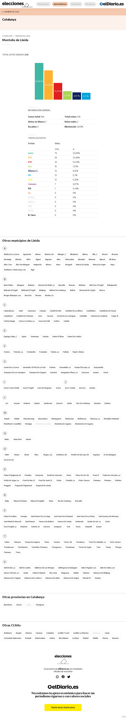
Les (7, 403)
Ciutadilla (83, 316)
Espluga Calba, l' (10, 336)
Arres (58, 265)
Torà (98, 547)
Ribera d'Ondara (20, 501)
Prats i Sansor (84, 480)
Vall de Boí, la (9, 568)
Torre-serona (115, 542)
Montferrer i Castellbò (12, 424)
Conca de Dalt (44, 321)
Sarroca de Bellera (46, 521)
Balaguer (20, 285)
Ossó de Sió (9, 460)
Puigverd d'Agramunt (23, 485)
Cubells (66, 321)
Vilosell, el (87, 578)
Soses (78, 527)
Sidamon (23, 527)
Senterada (79, 521)
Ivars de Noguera (45, 388)
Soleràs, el (35, 527)
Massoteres (43, 419)
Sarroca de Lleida (64, 521)
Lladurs (37, 403)
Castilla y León (63, 633)
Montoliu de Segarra (63, 424)
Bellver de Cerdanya (58, 290)
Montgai (28, 424)
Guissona (85, 372)
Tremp (108, 547)
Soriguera (58, 527)
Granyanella (98, 367)
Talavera (17, 542)
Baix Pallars (8, 285)
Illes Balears (63, 638)
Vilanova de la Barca (33, 578)
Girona (19, 605)
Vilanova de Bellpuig (101, 573)
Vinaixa (98, 578)
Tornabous (80, 542)
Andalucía (8, 633)
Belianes (82, 285)
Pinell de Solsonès (54, 475)
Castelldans (91, 311)
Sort (68, 527)
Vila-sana (53, 573)
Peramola (39, 475)
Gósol (105, 372)
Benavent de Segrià (87, 290)
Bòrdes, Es (49, 295)
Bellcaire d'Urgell (11, 290)
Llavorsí (59, 403)
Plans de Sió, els (82, 475)
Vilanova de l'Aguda (12, 578)
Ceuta (107, 633)
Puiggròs (7, 485)
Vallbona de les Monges (44, 568)
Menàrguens (56, 419)
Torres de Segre (84, 547)
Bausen (72, 285)
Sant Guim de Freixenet (63, 516)
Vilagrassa (65, 573)
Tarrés (46, 542)
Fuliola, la (55, 352)
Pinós (69, 475)
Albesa (85, 254)
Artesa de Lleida (82, 265)
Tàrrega (118, 547)
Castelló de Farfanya (24, 316)
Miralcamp (69, 419)
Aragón (19, 633)
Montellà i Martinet (111, 419)
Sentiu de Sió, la (94, 521)
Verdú (25, 573)
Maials (7, 419)
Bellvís (72, 290)
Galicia (52, 638)
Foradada (43, 352)
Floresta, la (18, 352)
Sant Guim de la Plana (86, 516)
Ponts (59, 480)
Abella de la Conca (11, 254)
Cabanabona (9, 311)
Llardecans (48, 403)
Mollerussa (81, 419)
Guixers (96, 372)
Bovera (38, 295)
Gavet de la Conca (11, 367)
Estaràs (46, 336)
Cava (40, 316)
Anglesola (38, 265)
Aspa (112, 265)
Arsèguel (68, 265)
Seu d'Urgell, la (10, 527)
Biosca (102, 290)
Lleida (69, 403)
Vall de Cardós (25, 568)
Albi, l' (94, 254)
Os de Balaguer (110, 455)
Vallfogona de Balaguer (67, 568)
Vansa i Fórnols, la (11, 573)
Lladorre (27, 403)
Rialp (7, 501)
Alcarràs (115, 254)
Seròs (107, 521)
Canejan (43, 311)
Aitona (38, 254)
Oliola (26, 455)
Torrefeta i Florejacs (39, 547)
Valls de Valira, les (107, 568)
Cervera (50, 316)
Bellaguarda (112, 285)
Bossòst (28, 295)
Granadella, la (65, 367)
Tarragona (40, 605)
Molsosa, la (95, 419)
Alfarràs (18, 259)
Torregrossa (56, 547)
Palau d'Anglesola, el (12, 475)
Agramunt (27, 254)
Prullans (118, 480)
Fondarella (31, 352)
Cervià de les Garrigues (66, 316)
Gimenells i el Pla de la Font (34, 367)
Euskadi (28, 638)
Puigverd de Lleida (43, 485)
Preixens (107, 480)
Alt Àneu (112, 259)
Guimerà (53, 372)
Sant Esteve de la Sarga (40, 516)
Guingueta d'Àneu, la (69, 372)
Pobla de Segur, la (11, 480)
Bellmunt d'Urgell (28, 290)
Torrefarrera (23, 547)
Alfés (28, 259)
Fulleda (66, 352)
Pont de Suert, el (45, 480)
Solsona (46, 527)
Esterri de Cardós (74, 336)
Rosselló (78, 501)
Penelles (28, 475)
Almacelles (69, 259)
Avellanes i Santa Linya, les (15, 270)
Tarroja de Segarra (32, 542)
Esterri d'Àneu (58, 336)
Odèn (7, 455)
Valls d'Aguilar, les (88, 568)
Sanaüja (24, 516)
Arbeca (48, 265)
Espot (24, 336)
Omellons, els (61, 455)
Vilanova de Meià (52, 578)
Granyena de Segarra (37, 372)
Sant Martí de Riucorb (12, 521)
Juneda (92, 388)
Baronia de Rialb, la (46, 285)
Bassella (61, 285)
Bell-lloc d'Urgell (96, 285)
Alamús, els (49, 254)
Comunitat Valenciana (12, 638)
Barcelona (8, 605)
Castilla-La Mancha (80, 633)
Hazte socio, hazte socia (63, 707)
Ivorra (58, 388)
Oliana (16, 455)
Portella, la (70, 480)
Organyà (96, 455)
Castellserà (8, 316)
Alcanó (105, 254)
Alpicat (102, 259)
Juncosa (82, 388)
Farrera (7, 352)
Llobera (107, 403)
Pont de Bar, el (29, 480)
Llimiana (97, 403)
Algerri (38, 259)
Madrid (85, 638)
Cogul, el (114, 316)
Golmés (52, 367)
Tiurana (57, 542)
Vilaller (76, 573)
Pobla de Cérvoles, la (111, 475)
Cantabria (50, 633)
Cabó (21, 311)
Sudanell (88, 527)
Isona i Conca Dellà (11, 388)
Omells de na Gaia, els (80, 455)
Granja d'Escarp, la (82, 367)
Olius (36, 455)
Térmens (7, 552)
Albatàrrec (74, 254)
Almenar (92, 259)
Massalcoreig (29, 419)
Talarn (6, 542)
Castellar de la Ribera (74, 311)
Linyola (17, 403)
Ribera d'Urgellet (37, 501)
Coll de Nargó (9, 321)
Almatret (81, 259)
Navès (28, 439)
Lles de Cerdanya (83, 403)
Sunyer (99, 527)
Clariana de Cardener (99, 316)
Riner (51, 501)
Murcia (105, 638)
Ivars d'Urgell (28, 388)
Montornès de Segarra (84, 424)
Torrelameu (70, 547)
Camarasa (32, 311)
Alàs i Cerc (8, 265)
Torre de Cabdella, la (97, 542)
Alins (59, 259)
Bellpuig (42, 290)
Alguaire (48, 259)
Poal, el (96, 475)
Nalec (7, 439)
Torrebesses (9, 547)
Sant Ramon (30, 521)
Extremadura (40, 638)
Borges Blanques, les (12, 295)
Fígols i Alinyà (78, 352)
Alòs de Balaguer (23, 265)
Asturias (28, 633)
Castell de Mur (55, 311)
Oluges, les (47, 455)
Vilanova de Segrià (71, 578)
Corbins (57, 321)
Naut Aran (18, 439)
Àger (33, 270)
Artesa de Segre (99, 265)
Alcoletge (7, 259)
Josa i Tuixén (70, 388)
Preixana (96, 480)
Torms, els (68, 542)
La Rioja (75, 638)
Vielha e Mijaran (39, 573)
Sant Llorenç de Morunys (109, 516)
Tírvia (18, 552)
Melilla (95, 638)
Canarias (39, 633)
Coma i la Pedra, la (27, 321)
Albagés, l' (62, 254)
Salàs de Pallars (10, 516)
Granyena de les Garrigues (14, 372)
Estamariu (35, 336)
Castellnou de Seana (107, 311)
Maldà (16, 419)
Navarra (115, 638)
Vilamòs (86, 573)
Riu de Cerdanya (64, 501)
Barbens (31, 285)
